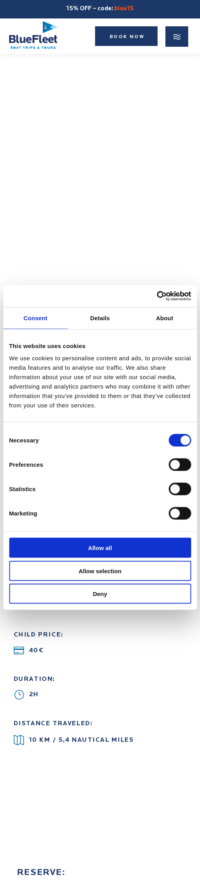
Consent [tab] (36, 317)
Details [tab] (100, 317)
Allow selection (100, 570)
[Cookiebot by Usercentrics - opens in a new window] (156, 296)
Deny (100, 594)
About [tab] (164, 317)
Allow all (100, 548)
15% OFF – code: (100, 9)
